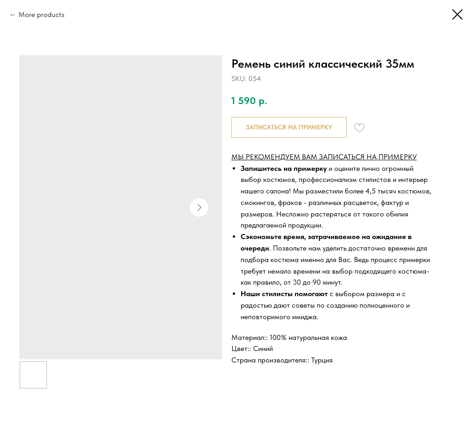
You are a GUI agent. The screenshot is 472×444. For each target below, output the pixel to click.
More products (41, 14)
